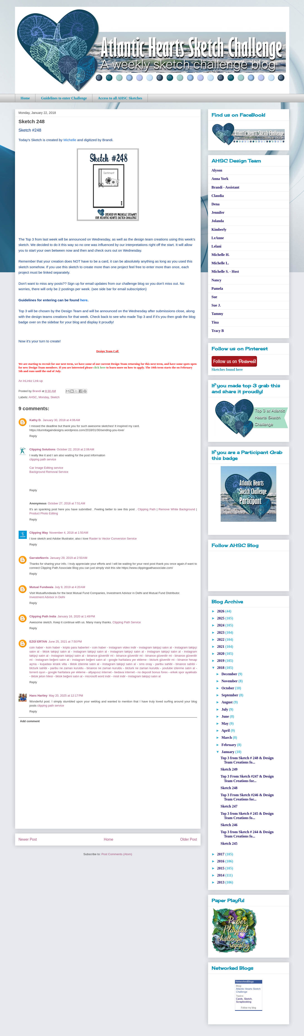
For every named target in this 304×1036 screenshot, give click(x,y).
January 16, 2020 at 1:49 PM (76, 616)
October (228, 688)
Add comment (30, 721)
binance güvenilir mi (100, 655)
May (225, 723)
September (230, 695)
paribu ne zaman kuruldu (67, 668)
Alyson (217, 170)
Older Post (188, 839)
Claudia (218, 196)
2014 (221, 875)
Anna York (220, 179)
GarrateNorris (39, 558)
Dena (216, 204)
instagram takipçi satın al (155, 647)
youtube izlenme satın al (178, 668)
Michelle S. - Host (225, 271)
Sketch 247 (228, 806)
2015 (221, 868)
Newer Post (28, 839)
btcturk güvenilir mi (162, 659)
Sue (214, 297)
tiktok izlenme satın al (84, 664)
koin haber (53, 647)
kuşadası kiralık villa (53, 664)
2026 (221, 611)
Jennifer (218, 212)
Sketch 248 (228, 788)
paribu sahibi (163, 664)
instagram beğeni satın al (52, 659)
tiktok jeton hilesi (42, 676)
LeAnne (218, 238)
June (225, 716)
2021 (221, 646)
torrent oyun (37, 672)
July (225, 709)
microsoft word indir (98, 676)
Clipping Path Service (127, 622)
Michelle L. (220, 263)
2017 (221, 854)
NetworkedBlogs (245, 981)
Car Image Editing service (46, 467)
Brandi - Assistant (226, 187)
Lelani (217, 246)
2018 (221, 668)
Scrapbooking (243, 1001)
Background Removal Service (49, 472)
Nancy (217, 280)
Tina (215, 322)
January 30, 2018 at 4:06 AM (61, 420)
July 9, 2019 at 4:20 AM (70, 587)
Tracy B (218, 331)
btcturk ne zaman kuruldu (142, 668)
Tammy (217, 314)
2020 (221, 653)
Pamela (217, 288)
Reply (33, 436)
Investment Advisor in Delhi (47, 597)
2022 (221, 639)
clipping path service (43, 459)
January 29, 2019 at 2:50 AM (68, 558)
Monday (44, 397)
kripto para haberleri (76, 647)
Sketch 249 (228, 769)
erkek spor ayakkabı (183, 672)
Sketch (54, 397)
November (229, 681)
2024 (221, 625)
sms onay (145, 664)
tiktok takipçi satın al (56, 651)
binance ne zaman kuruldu (104, 668)
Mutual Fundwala (41, 587)
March (227, 737)
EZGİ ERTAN (38, 641)
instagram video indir (122, 647)
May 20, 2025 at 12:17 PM (66, 695)
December (229, 674)
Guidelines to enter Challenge (64, 98)
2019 (221, 661)
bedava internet (124, 672)
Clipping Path (147, 509)
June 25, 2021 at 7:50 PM (65, 641)
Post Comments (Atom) (116, 854)
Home (25, 98)
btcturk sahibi (38, 668)
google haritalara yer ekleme (128, 659)
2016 (221, 861)
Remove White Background (176, 509)
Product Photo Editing (44, 513)
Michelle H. (221, 255)
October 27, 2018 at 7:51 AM (66, 503)
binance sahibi (185, 664)
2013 (221, 882)
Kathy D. (36, 420)
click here (99, 367)
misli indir (119, 676)
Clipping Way (39, 532)
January (228, 752)
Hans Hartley (38, 695)
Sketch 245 (228, 843)
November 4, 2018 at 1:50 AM (68, 532)
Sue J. (216, 305)
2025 (221, 618)
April (225, 730)
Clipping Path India (43, 616)
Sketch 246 (228, 825)
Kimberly (219, 229)
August (227, 702)
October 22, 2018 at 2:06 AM (75, 449)
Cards (239, 998)
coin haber (36, 647)
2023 (221, 632)
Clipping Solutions (43, 449)
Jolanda (218, 221)
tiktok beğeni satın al (68, 676)
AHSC (33, 397)
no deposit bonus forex (153, 672)
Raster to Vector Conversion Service (113, 538)
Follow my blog (248, 1008)
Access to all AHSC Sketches (120, 98)
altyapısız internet (99, 672)
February (229, 745)
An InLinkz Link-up (31, 381)
